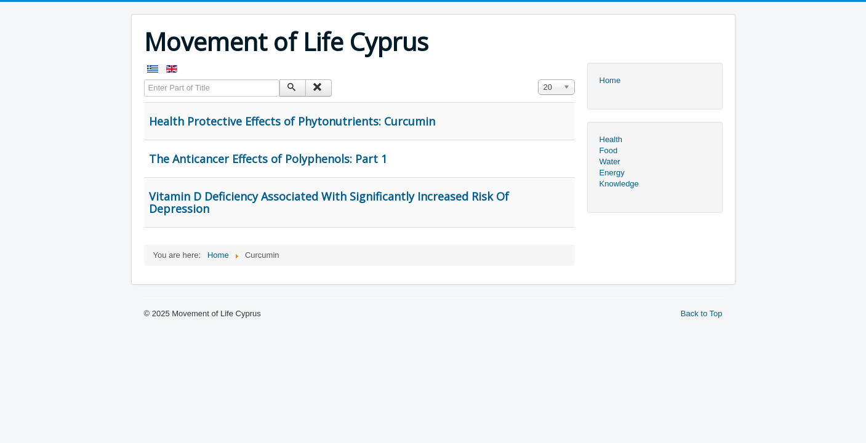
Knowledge (619, 183)
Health (611, 139)
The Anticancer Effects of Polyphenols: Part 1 (268, 158)
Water (609, 161)
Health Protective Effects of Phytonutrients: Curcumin (292, 121)
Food (608, 150)
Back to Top (702, 313)
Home (610, 80)
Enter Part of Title (144, 79)
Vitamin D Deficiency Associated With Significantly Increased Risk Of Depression (329, 202)
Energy (612, 172)
